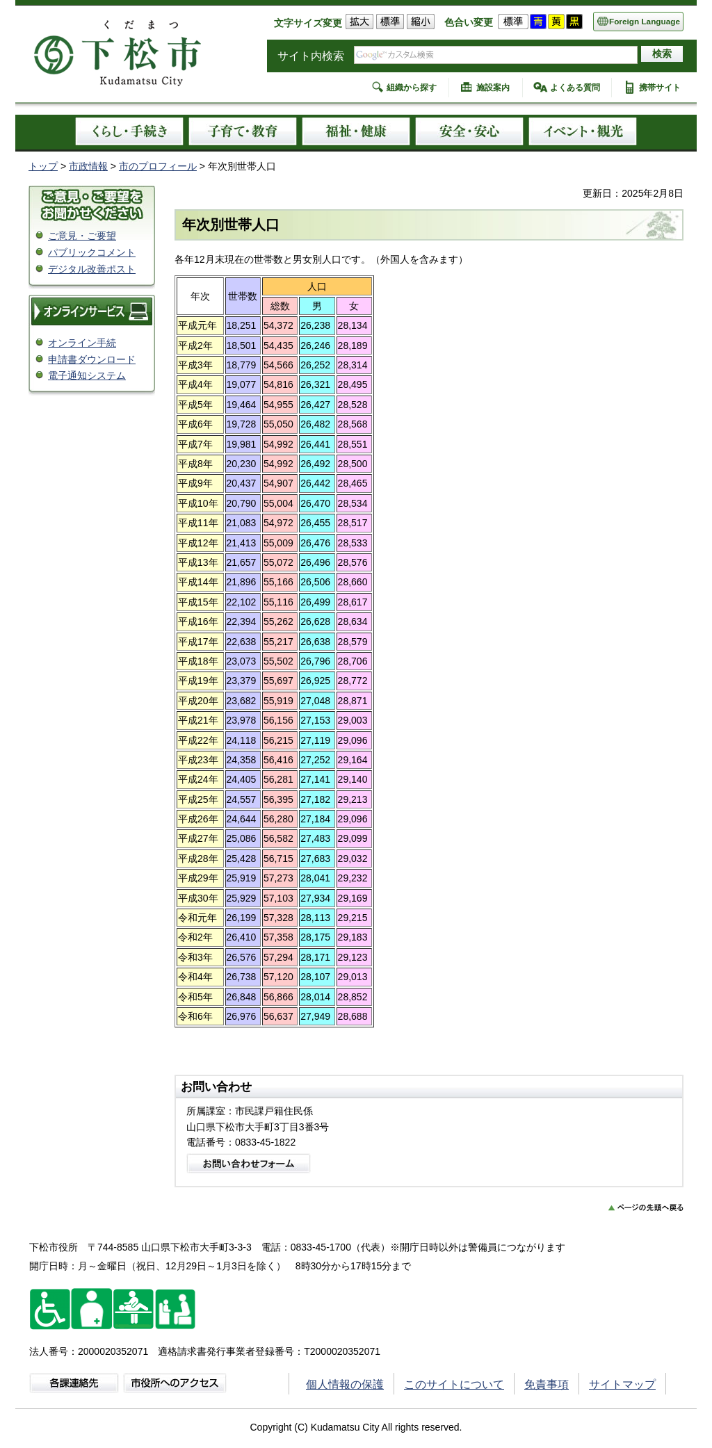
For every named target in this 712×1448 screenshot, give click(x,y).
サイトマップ (622, 1384)
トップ (43, 166)
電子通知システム (87, 375)
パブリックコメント (92, 252)
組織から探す (412, 87)
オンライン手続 (82, 342)
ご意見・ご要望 (82, 235)
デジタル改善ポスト (92, 269)
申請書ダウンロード (92, 359)
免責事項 (546, 1384)
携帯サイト (660, 87)
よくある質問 (575, 87)
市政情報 (88, 166)
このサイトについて (454, 1384)
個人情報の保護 (345, 1384)
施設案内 (493, 87)
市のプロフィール (158, 166)
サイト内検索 (310, 56)
